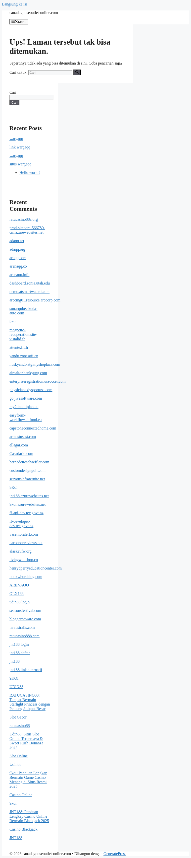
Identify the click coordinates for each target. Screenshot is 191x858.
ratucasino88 (19, 725)
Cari (12, 92)
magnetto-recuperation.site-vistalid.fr (23, 334)
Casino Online (20, 795)
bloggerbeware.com (25, 619)
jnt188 (14, 661)
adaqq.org (17, 249)
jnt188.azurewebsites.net (29, 496)
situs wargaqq (20, 164)
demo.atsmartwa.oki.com (29, 291)
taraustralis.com (22, 627)
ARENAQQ (19, 585)
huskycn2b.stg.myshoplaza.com (34, 364)
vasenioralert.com (23, 534)
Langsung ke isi (14, 4)
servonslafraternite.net (27, 479)
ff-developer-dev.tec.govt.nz (21, 523)
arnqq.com (17, 258)
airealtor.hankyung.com (28, 373)
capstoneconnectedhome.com (32, 428)
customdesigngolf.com (27, 470)
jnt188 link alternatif (25, 670)
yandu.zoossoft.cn (23, 356)
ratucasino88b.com (24, 636)
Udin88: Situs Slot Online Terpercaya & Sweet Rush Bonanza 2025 (26, 741)
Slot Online (18, 756)
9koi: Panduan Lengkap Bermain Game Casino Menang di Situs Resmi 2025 (28, 779)
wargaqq (16, 139)
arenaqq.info (19, 275)
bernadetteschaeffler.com (29, 462)
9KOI (13, 678)
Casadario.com (21, 453)
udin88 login (19, 602)
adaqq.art (16, 241)
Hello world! (29, 172)
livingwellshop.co (23, 560)
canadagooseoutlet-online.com (33, 12)
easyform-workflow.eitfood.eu (25, 417)
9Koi (13, 487)
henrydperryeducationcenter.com (35, 568)
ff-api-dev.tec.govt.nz (26, 513)
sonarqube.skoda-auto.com (23, 310)
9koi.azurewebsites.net (27, 504)
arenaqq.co (18, 266)
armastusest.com (22, 436)
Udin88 (15, 764)
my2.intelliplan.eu (23, 407)
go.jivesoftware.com (25, 398)
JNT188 (15, 838)
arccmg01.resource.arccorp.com (34, 300)
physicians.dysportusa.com (30, 390)
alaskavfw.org (20, 551)
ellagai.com (18, 445)
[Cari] (77, 72)
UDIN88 (16, 687)
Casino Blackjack (23, 829)
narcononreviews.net (26, 543)
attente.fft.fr (18, 347)
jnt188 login (19, 644)
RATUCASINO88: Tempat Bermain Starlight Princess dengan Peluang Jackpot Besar (29, 702)
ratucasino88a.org (23, 219)
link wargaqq (19, 147)
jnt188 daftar (19, 653)
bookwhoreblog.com (25, 576)
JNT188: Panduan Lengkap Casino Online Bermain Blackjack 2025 (29, 816)
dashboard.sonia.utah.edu (29, 283)
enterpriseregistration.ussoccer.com (37, 381)
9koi (12, 321)
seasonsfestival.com (25, 610)
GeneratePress (114, 854)
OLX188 (16, 593)
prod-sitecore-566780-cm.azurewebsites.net (27, 230)
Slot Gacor (18, 717)
